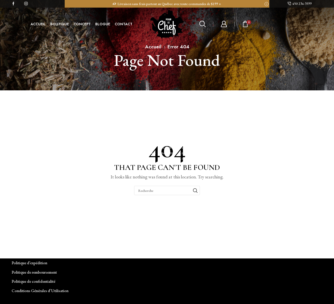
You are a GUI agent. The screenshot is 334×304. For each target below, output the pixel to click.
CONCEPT (82, 24)
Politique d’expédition (29, 263)
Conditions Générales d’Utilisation (40, 290)
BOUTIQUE (59, 24)
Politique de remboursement (34, 272)
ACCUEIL (38, 24)
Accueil (153, 46)
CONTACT (123, 24)
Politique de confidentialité (33, 281)
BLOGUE (102, 24)
